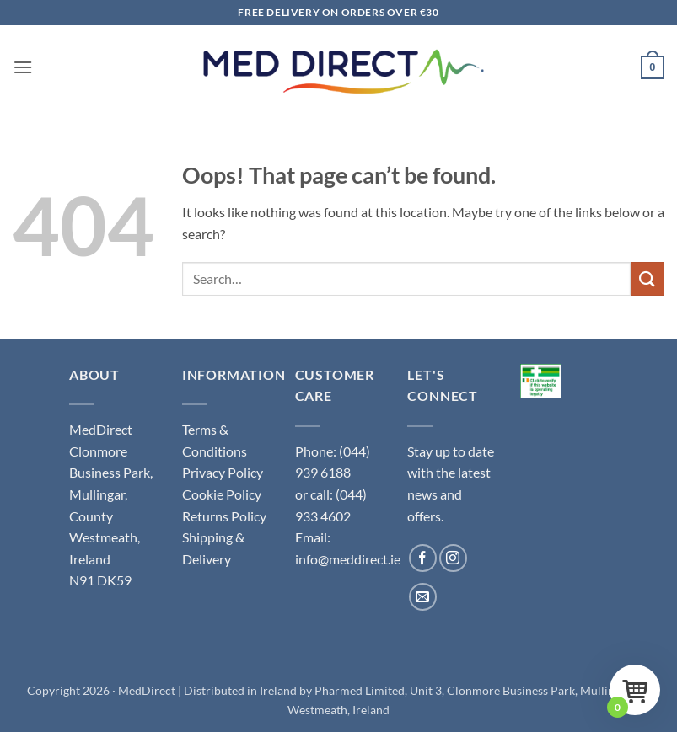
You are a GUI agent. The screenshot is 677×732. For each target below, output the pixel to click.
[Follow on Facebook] (423, 558)
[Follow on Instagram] (453, 558)
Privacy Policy (222, 472)
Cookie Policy (221, 494)
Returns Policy (224, 516)
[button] (23, 67)
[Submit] (647, 278)
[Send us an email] (423, 597)
